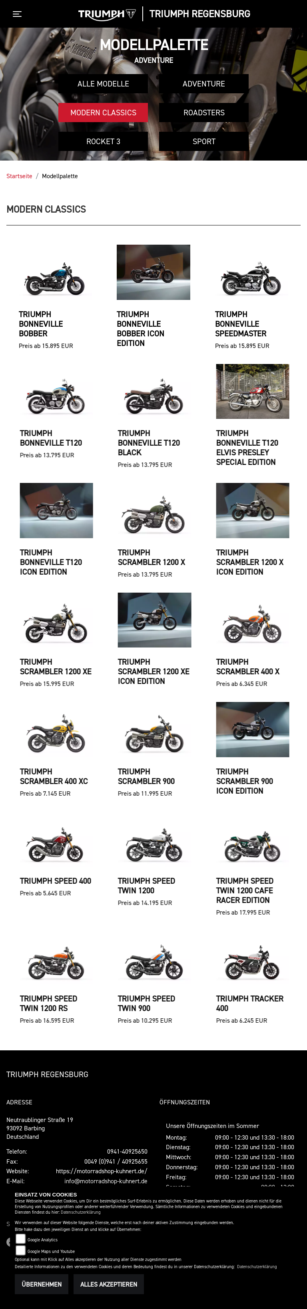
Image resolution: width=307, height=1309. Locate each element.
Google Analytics (43, 1240)
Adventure (204, 83)
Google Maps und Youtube (51, 1251)
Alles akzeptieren (108, 1284)
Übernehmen (42, 1284)
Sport (204, 141)
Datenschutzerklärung (81, 1212)
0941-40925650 (127, 1151)
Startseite (19, 176)
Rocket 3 (103, 141)
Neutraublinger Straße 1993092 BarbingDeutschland (39, 1128)
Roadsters (204, 112)
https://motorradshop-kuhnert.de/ (102, 1171)
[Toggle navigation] (19, 14)
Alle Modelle (103, 83)
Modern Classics (103, 112)
